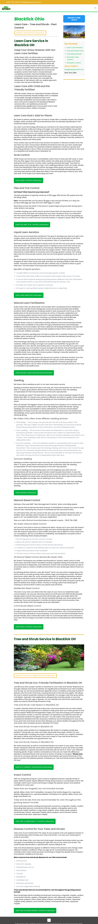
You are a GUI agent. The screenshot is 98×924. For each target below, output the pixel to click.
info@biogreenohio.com (74, 69)
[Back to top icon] (49, 920)
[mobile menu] (95, 8)
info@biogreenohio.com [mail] (31, 2)
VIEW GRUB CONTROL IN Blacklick (28, 180)
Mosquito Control (74, 63)
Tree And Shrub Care (75, 51)
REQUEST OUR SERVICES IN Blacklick (30, 33)
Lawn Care (21, 24)
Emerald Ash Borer (74, 54)
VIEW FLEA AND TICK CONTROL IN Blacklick (32, 224)
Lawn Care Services (75, 47)
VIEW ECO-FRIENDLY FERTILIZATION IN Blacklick (33, 767)
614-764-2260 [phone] (13, 2)
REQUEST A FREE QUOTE (74, 19)
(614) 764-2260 (70, 73)
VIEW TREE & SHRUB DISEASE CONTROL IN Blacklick (35, 910)
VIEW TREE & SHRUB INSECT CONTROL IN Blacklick (34, 821)
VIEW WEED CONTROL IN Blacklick (28, 627)
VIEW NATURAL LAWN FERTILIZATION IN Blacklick (33, 373)
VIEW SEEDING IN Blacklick (25, 493)
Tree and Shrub (39, 24)
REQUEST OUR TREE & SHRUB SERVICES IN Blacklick (35, 675)
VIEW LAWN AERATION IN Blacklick (28, 295)
